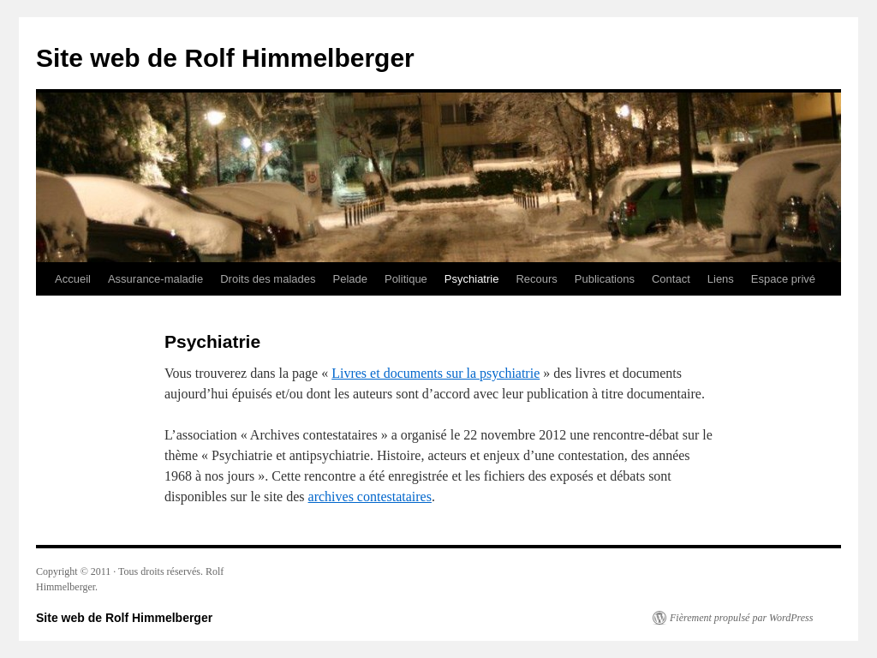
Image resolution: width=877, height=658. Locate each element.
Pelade (349, 278)
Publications (605, 278)
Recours (536, 278)
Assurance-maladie (155, 278)
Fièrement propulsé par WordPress (741, 618)
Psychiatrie (471, 278)
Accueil (73, 278)
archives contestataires (370, 496)
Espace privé (783, 278)
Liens (720, 278)
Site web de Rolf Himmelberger (225, 58)
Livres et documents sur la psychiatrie (435, 373)
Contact (671, 278)
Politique (406, 278)
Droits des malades (267, 278)
